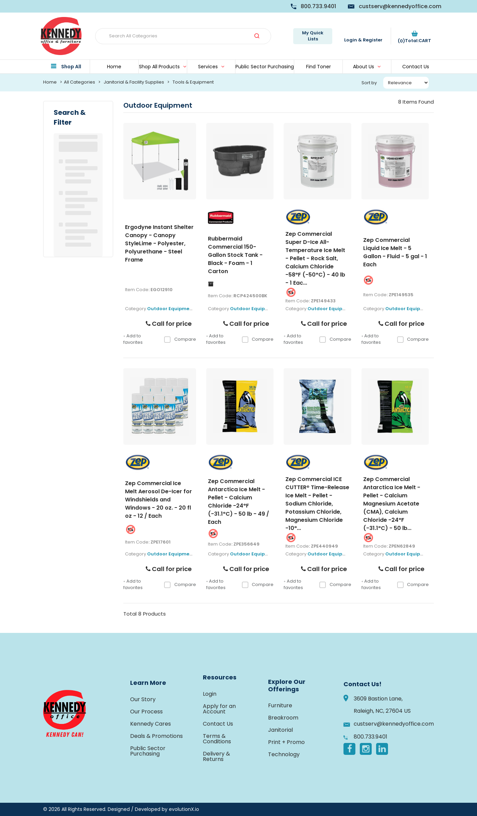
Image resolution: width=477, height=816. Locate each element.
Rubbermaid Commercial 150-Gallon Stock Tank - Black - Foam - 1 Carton (235, 255)
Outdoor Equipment (170, 308)
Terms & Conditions (217, 738)
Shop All (71, 66)
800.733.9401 (318, 6)
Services (208, 66)
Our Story (143, 699)
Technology (284, 754)
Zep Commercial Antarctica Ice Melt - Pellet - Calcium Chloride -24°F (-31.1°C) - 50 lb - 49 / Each (238, 501)
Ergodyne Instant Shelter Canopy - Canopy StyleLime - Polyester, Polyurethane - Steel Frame (159, 243)
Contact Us (415, 66)
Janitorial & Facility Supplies (134, 82)
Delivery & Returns (216, 756)
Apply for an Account (219, 708)
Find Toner (318, 66)
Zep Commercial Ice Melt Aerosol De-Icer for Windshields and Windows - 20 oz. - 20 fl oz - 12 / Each (158, 499)
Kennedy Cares (150, 724)
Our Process (146, 711)
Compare (180, 339)
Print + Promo (286, 742)
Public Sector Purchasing (264, 66)
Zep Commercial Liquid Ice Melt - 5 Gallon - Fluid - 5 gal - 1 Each (395, 252)
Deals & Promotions (156, 736)
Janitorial (280, 730)
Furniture (280, 705)
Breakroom (283, 718)
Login (209, 694)
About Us (363, 66)
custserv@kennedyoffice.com (400, 6)
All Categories (79, 82)
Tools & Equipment (193, 82)
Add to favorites (133, 339)
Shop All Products (159, 66)
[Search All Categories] (183, 36)
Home (114, 66)
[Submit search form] (257, 36)
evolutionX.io (184, 809)
